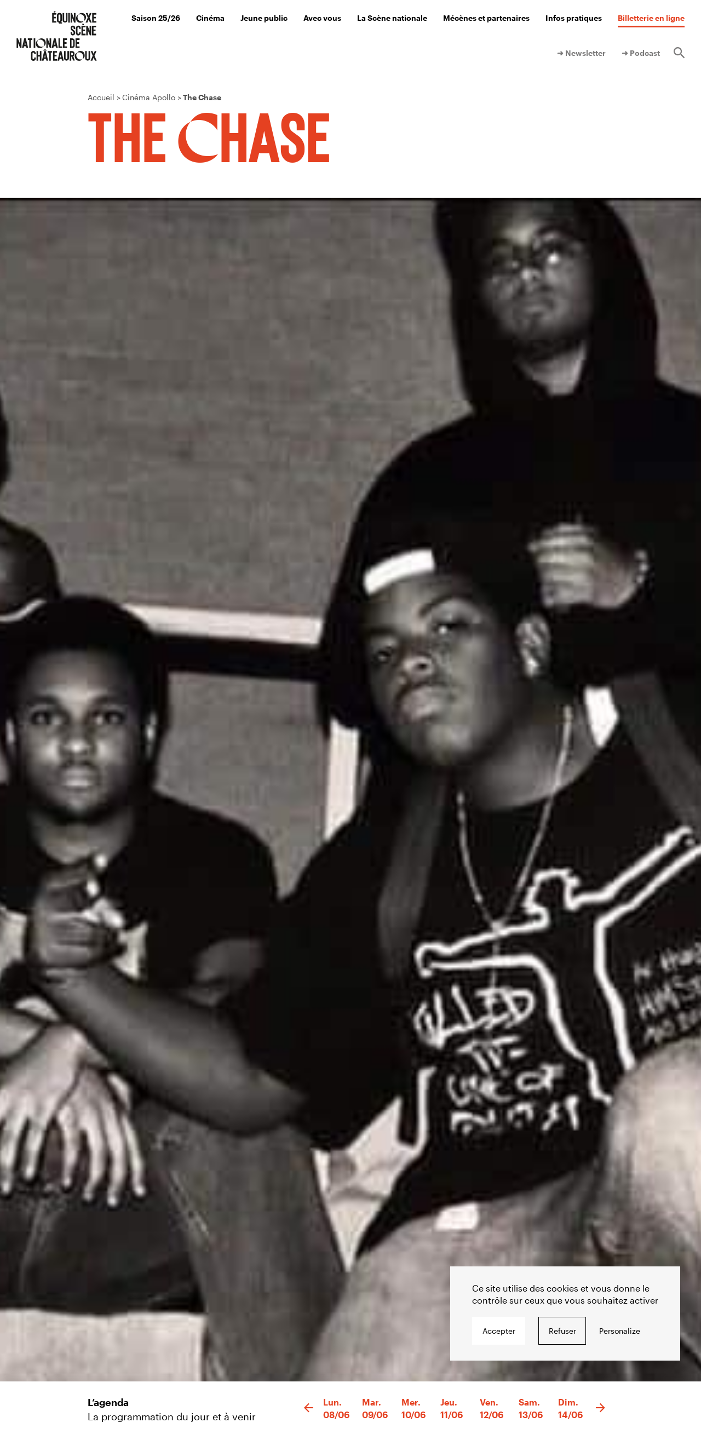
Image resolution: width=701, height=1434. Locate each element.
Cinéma (210, 17)
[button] (308, 1408)
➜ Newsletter (581, 53)
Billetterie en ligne (651, 17)
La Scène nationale (392, 17)
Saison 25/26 (155, 17)
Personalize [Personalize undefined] (619, 1330)
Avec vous (322, 17)
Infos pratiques (573, 17)
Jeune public (264, 17)
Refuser (562, 1330)
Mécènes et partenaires (486, 17)
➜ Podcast (641, 53)
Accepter (498, 1330)
